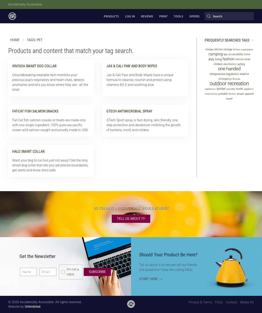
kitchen (232, 94)
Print (163, 16)
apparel (249, 93)
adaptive (244, 74)
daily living (215, 59)
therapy (210, 49)
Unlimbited (32, 307)
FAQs (219, 302)
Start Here (148, 279)
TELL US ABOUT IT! (131, 219)
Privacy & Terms (200, 302)
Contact (231, 302)
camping (216, 54)
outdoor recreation (229, 83)
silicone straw (242, 59)
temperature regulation (224, 74)
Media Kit (247, 302)
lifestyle (236, 79)
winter (221, 89)
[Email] (48, 272)
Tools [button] (178, 16)
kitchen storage (223, 49)
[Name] (28, 272)
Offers (194, 16)
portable (223, 93)
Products (111, 16)
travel (229, 98)
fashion (228, 59)
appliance (248, 89)
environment (211, 94)
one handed (229, 69)
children (218, 64)
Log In (130, 16)
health (239, 88)
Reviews (147, 16)
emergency (225, 78)
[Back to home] (12, 16)
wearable (230, 89)
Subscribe (97, 272)
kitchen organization (243, 49)
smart (240, 93)
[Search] (229, 16)
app (226, 54)
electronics (230, 64)
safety (241, 64)
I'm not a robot (73, 271)
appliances (210, 89)
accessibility (235, 54)
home (247, 54)
